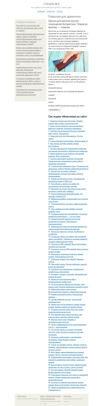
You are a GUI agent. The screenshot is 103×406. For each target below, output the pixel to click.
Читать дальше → (54, 109)
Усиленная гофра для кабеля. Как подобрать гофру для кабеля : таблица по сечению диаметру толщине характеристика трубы (67, 239)
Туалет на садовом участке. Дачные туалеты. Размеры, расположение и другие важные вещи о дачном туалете (67, 347)
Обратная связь (67, 396)
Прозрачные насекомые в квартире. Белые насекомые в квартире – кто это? (30, 61)
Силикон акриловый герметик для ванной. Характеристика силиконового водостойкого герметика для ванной (65, 161)
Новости (51, 11)
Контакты (42, 396)
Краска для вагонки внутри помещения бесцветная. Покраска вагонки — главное (67, 24)
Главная (41, 11)
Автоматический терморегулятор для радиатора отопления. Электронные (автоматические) (64, 221)
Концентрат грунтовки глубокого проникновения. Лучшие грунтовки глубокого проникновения (65, 173)
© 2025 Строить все (21, 396)
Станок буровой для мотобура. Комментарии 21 (69, 141)
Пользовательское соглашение (53, 396)
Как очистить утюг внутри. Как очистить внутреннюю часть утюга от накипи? (29, 28)
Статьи (59, 11)
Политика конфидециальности (47, 398)
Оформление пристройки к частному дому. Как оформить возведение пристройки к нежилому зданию (68, 359)
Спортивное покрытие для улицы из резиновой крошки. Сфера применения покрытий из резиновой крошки (68, 377)
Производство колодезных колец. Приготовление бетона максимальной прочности (29, 92)
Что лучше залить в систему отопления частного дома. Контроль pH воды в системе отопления (65, 332)
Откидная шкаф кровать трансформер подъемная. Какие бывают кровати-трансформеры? (64, 339)
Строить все (51, 4)
